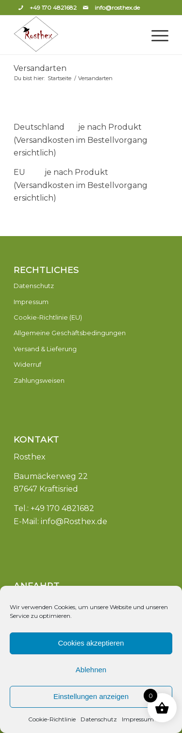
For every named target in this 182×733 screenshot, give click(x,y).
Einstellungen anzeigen (91, 696)
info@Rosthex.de (74, 521)
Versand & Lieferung (45, 349)
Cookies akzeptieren (91, 643)
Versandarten (40, 68)
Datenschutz (99, 719)
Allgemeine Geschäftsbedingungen (70, 333)
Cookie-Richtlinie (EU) (48, 317)
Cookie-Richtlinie (52, 719)
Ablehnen (91, 669)
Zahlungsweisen (39, 380)
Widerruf (27, 364)
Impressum (138, 719)
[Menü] (155, 35)
